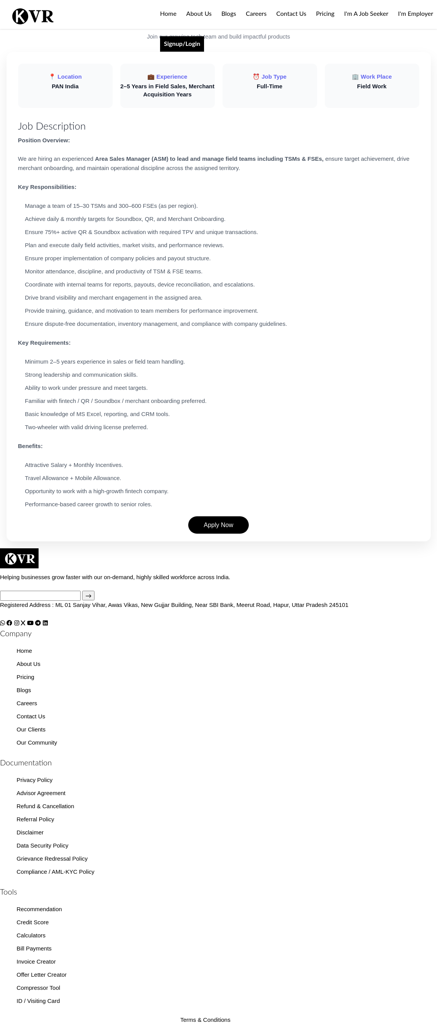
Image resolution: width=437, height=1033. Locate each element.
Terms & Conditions (205, 1019)
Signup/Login (182, 43)
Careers (256, 13)
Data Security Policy (42, 845)
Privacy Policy (34, 780)
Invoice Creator (36, 961)
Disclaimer (30, 832)
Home (168, 13)
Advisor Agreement (41, 793)
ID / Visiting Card (38, 1001)
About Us (199, 13)
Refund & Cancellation (45, 806)
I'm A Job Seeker (366, 13)
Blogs (228, 13)
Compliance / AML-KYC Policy (55, 871)
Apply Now (218, 525)
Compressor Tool (38, 987)
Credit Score (33, 922)
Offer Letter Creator (42, 974)
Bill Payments (34, 948)
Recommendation (39, 909)
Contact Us (291, 13)
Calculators (31, 935)
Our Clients (31, 729)
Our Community (37, 742)
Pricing (325, 13)
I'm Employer (415, 13)
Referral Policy (35, 819)
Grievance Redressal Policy (52, 858)
